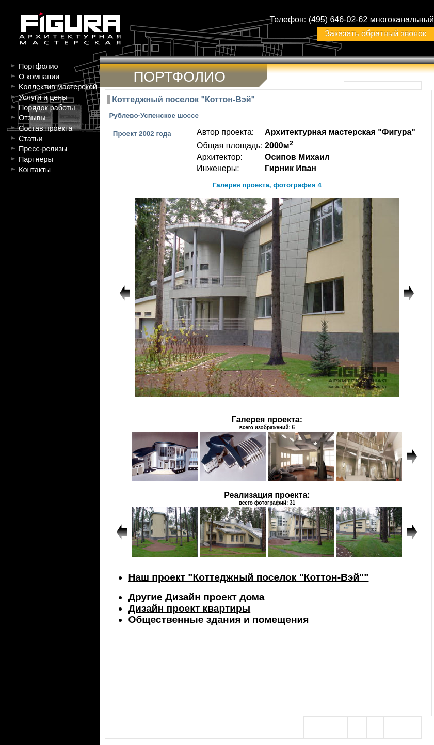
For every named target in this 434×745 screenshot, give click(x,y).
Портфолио (38, 66)
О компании (39, 76)
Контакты (35, 169)
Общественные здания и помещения (218, 619)
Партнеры (36, 159)
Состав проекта (45, 128)
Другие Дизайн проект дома (196, 596)
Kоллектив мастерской (58, 87)
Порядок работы (47, 107)
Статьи (31, 138)
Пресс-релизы (43, 149)
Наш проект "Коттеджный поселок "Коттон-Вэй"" (248, 577)
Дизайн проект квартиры (189, 608)
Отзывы (32, 118)
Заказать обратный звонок (375, 33)
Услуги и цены (43, 97)
